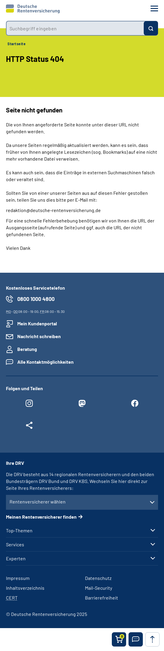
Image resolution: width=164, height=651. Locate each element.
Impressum (18, 578)
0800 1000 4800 (36, 299)
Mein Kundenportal (37, 323)
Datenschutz (98, 578)
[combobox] (75, 28)
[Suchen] (151, 28)
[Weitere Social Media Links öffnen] (29, 426)
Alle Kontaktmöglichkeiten (45, 362)
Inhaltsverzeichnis (25, 588)
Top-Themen (19, 530)
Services (15, 544)
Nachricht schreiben (39, 336)
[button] (136, 639)
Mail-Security (98, 588)
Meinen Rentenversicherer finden (41, 517)
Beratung (27, 349)
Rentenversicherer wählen (38, 501)
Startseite (16, 44)
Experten (16, 558)
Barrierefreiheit (101, 597)
